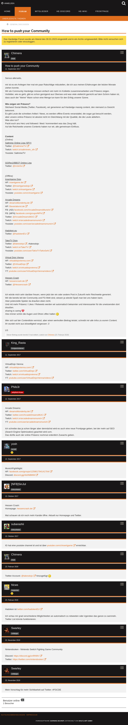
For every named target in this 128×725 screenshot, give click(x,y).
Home (7, 11)
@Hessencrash (20, 284)
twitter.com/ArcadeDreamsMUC (28, 415)
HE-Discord (63, 11)
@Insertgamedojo (21, 186)
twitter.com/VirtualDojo (23, 371)
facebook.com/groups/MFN (29, 213)
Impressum (32, 715)
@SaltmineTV (19, 146)
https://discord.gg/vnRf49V (26, 656)
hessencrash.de (17, 281)
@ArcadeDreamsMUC (23, 217)
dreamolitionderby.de (19, 203)
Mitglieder (41, 11)
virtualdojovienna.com (19, 260)
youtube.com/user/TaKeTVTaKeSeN (31, 250)
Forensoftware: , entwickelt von (64, 721)
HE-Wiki (83, 11)
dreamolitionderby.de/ (19, 411)
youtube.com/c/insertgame (27, 193)
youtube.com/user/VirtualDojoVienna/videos (30, 271)
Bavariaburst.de (16, 206)
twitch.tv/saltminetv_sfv (23, 149)
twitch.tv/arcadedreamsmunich (27, 220)
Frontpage (102, 11)
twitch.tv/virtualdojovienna (24, 267)
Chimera (51, 335)
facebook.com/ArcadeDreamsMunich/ (32, 210)
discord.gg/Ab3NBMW (24, 475)
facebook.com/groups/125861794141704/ (29, 471)
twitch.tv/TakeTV (20, 247)
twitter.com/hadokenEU (28, 609)
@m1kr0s (17, 166)
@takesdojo (18, 243)
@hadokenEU (19, 233)
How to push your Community (26, 31)
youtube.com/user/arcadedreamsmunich (33, 224)
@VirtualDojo (19, 264)
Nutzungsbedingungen (13, 715)
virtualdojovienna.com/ (20, 367)
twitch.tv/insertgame (22, 189)
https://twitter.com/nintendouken (28, 659)
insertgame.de (16, 182)
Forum (23, 11)
